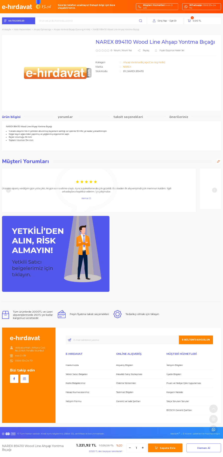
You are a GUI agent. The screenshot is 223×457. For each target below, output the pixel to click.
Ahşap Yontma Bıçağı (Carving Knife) (144, 62)
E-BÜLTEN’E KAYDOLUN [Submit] (196, 339)
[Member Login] (154, 20)
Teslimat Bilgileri (124, 392)
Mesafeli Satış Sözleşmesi (129, 374)
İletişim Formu (73, 401)
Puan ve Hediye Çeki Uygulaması (184, 383)
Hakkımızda (72, 365)
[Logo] (17, 6)
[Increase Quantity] (142, 448)
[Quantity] (136, 448)
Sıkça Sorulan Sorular (178, 401)
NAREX (127, 66)
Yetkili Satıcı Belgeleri (77, 374)
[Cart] (204, 20)
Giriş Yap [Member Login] (162, 20)
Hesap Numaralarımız (77, 392)
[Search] (93, 20)
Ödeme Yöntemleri (126, 383)
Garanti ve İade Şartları (128, 401)
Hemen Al (203, 447)
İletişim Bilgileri (175, 365)
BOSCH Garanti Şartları (179, 410)
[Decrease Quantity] (130, 448)
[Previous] (8, 190)
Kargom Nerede (175, 392)
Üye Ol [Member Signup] (173, 20)
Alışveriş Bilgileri (124, 365)
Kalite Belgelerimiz (75, 383)
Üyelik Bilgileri (174, 374)
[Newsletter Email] (139, 340)
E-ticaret (187, 433)
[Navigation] (18, 20)
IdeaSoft (175, 433)
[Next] (214, 190)
